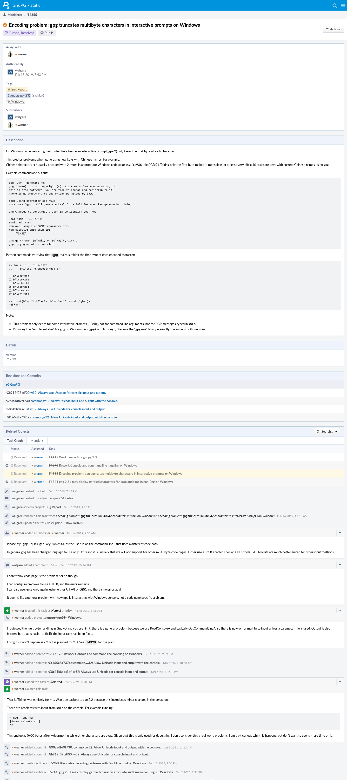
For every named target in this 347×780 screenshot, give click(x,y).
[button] (343, 5)
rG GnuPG (13, 384)
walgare (20, 70)
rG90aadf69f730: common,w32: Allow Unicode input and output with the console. (104, 747)
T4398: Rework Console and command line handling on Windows (97, 653)
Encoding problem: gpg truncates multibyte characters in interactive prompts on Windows (120, 473)
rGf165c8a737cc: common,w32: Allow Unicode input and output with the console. (104, 662)
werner (21, 54)
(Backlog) (38, 95)
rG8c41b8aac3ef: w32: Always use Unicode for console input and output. (98, 671)
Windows (74, 617)
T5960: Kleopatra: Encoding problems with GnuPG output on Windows (97, 762)
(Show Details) (74, 522)
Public (49, 33)
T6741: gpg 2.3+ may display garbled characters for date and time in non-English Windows (110, 771)
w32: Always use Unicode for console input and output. (68, 392)
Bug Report (53, 506)
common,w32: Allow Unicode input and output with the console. (74, 400)
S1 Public (67, 497)
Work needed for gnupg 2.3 (78, 457)
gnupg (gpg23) (57, 617)
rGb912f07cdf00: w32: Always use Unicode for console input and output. (98, 754)
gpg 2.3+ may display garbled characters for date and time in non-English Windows (116, 481)
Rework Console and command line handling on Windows (98, 465)
